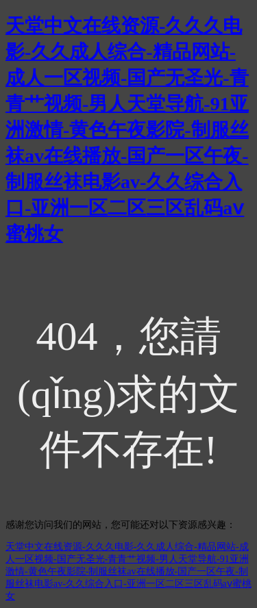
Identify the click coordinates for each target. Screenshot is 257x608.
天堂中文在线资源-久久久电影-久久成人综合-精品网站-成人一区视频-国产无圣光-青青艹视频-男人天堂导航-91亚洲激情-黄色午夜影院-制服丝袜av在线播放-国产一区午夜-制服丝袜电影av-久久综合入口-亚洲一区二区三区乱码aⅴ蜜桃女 (127, 129)
